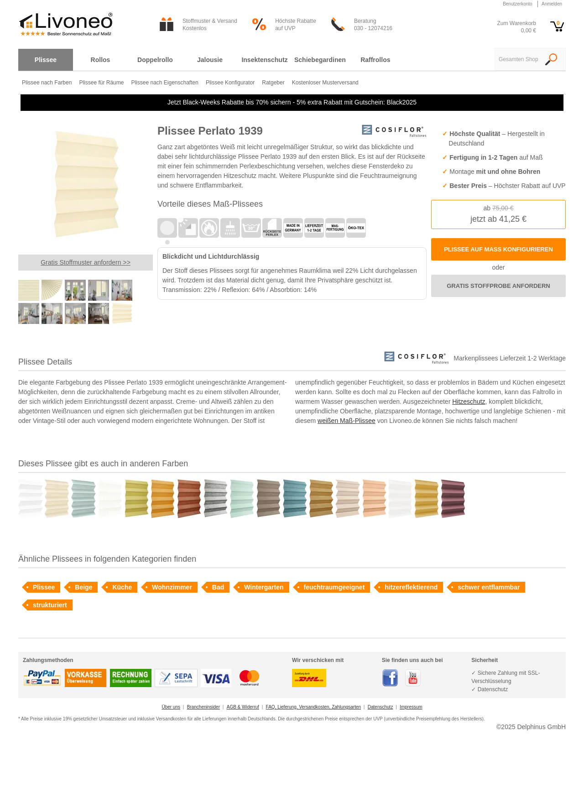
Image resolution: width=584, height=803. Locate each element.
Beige (83, 587)
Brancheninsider (203, 706)
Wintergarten (263, 587)
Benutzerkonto (517, 3)
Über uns (171, 706)
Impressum (411, 706)
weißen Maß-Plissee (346, 420)
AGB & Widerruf (243, 706)
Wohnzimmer (172, 587)
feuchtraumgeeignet (334, 587)
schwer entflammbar (489, 587)
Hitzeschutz (468, 401)
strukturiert (50, 605)
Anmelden (552, 3)
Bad (218, 587)
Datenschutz (380, 706)
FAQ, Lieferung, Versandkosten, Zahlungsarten (313, 706)
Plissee (44, 587)
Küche (122, 587)
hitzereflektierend (411, 587)
